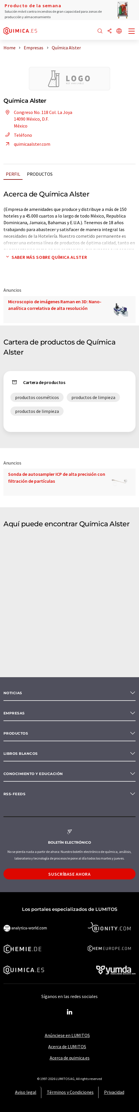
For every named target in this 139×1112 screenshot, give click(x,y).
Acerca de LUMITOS (67, 1046)
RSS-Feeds (14, 794)
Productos (40, 174)
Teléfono (17, 135)
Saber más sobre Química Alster (45, 257)
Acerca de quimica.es (70, 1058)
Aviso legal (25, 1092)
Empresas (14, 713)
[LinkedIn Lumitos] (70, 1012)
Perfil (13, 174)
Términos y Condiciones (70, 1092)
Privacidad (114, 1092)
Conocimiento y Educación (33, 774)
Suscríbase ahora (69, 874)
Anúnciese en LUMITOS (67, 1035)
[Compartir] (109, 31)
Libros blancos (20, 753)
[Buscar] (100, 31)
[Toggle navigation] (132, 31)
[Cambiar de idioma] (119, 31)
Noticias (12, 693)
